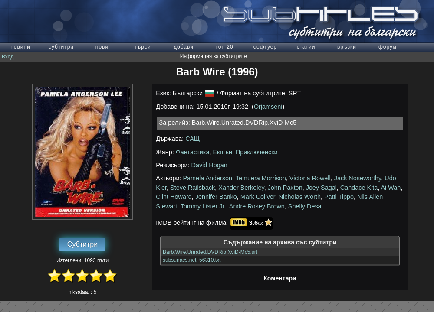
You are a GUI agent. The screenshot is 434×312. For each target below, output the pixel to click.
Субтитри (82, 244)
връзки (346, 47)
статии (306, 47)
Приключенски (257, 152)
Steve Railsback (192, 187)
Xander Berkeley (241, 187)
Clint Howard (173, 196)
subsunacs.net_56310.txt (191, 260)
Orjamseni (268, 106)
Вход (7, 57)
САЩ (192, 138)
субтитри (61, 47)
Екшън (222, 152)
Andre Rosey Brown (257, 206)
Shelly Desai (305, 206)
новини (20, 47)
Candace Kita (359, 187)
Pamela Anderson (208, 178)
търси (143, 47)
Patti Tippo (339, 196)
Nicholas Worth (300, 196)
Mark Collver (257, 196)
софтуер (265, 47)
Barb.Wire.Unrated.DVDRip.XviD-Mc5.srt (210, 252)
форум (387, 47)
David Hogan (209, 165)
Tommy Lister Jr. (203, 206)
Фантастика (193, 152)
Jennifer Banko (216, 196)
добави (184, 47)
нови (101, 47)
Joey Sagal (321, 187)
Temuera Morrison (261, 178)
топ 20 (224, 47)
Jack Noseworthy (357, 178)
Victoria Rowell (310, 178)
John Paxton (285, 187)
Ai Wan (391, 187)
